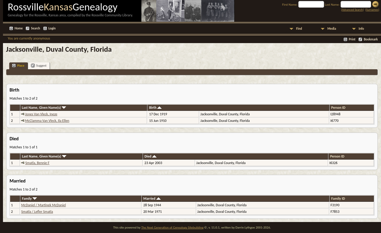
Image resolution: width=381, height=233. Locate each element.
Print (352, 39)
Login (52, 28)
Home (19, 28)
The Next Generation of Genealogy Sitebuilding (172, 227)
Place (18, 65)
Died (150, 156)
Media (331, 29)
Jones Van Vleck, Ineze (41, 114)
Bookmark (371, 39)
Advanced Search (352, 10)
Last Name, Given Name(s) (44, 108)
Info (361, 29)
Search (35, 28)
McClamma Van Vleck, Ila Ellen (47, 121)
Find (299, 29)
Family (29, 198)
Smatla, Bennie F (37, 163)
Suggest (39, 65)
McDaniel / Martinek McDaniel (43, 205)
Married (151, 198)
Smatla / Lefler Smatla (37, 212)
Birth (155, 108)
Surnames (372, 10)
